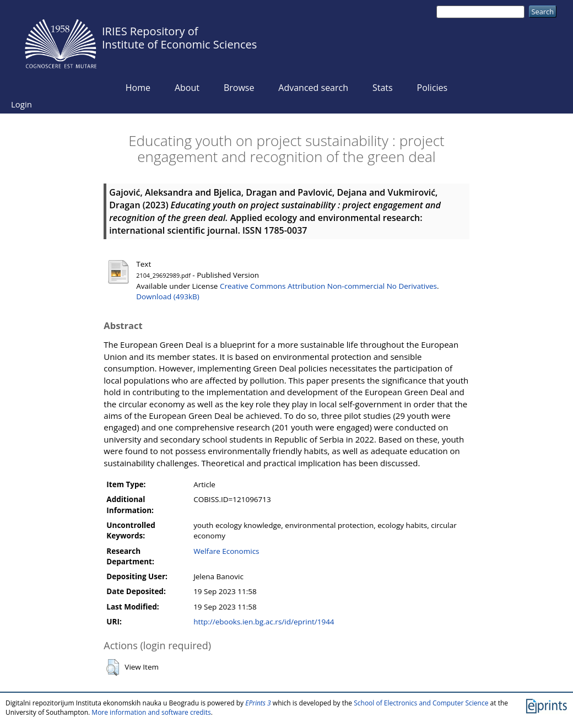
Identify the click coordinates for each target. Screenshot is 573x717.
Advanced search (313, 88)
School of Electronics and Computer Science (421, 703)
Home (138, 88)
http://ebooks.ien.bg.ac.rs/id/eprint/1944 (263, 622)
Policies (432, 88)
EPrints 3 (258, 703)
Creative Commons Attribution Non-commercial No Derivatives (328, 286)
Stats (382, 88)
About (187, 88)
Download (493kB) (167, 296)
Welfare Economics (226, 551)
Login (21, 104)
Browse (239, 88)
